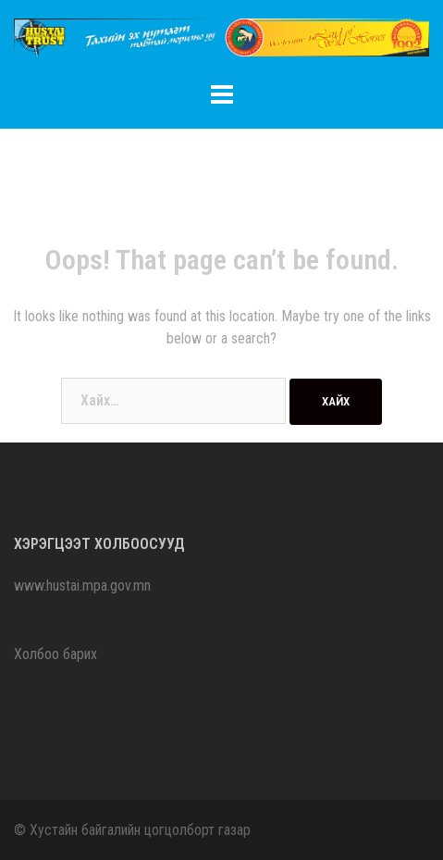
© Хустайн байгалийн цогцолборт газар (132, 830)
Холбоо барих (55, 654)
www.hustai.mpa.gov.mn (82, 585)
